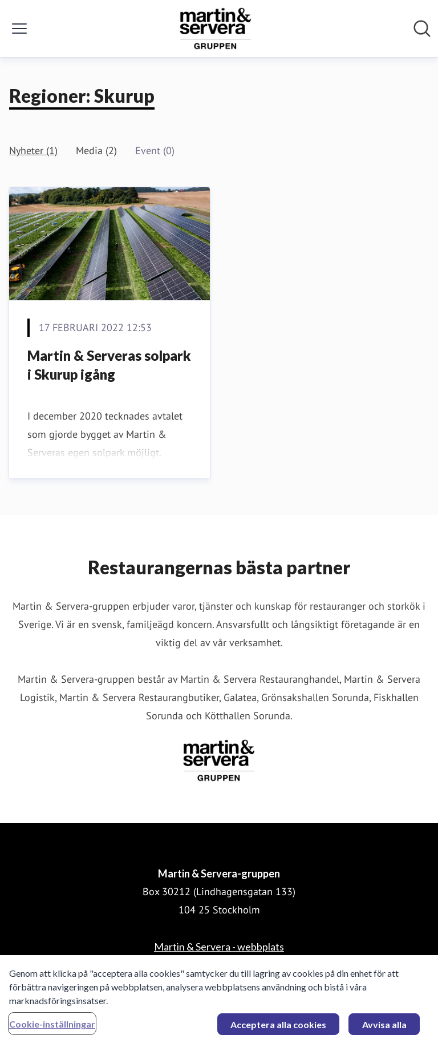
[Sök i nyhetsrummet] (422, 28)
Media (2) (96, 150)
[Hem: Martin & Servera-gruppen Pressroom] (215, 28)
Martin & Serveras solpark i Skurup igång (109, 365)
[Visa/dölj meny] (19, 28)
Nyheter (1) (33, 150)
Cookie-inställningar (52, 1026)
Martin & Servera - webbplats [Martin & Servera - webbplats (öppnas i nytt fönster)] (219, 946)
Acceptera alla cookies (278, 1027)
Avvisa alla (384, 1027)
